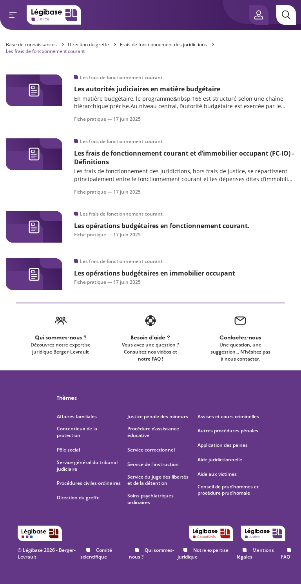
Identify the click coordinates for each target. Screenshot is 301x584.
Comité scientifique (96, 553)
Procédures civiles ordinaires (89, 483)
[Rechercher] (286, 15)
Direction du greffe (88, 44)
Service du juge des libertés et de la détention (158, 480)
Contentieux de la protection (77, 432)
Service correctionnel (151, 450)
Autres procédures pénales (228, 431)
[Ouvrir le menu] (13, 15)
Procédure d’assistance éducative (153, 432)
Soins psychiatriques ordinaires (150, 499)
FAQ (285, 556)
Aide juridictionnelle (220, 460)
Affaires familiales (77, 417)
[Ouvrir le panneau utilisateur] (258, 15)
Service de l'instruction (153, 464)
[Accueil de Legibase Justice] (54, 15)
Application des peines (223, 445)
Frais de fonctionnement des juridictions (163, 44)
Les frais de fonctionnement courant (45, 51)
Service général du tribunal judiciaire (87, 465)
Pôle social (68, 450)
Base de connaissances (31, 44)
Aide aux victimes (217, 474)
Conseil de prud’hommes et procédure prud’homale (228, 490)
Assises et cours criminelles (228, 417)
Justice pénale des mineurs (157, 417)
